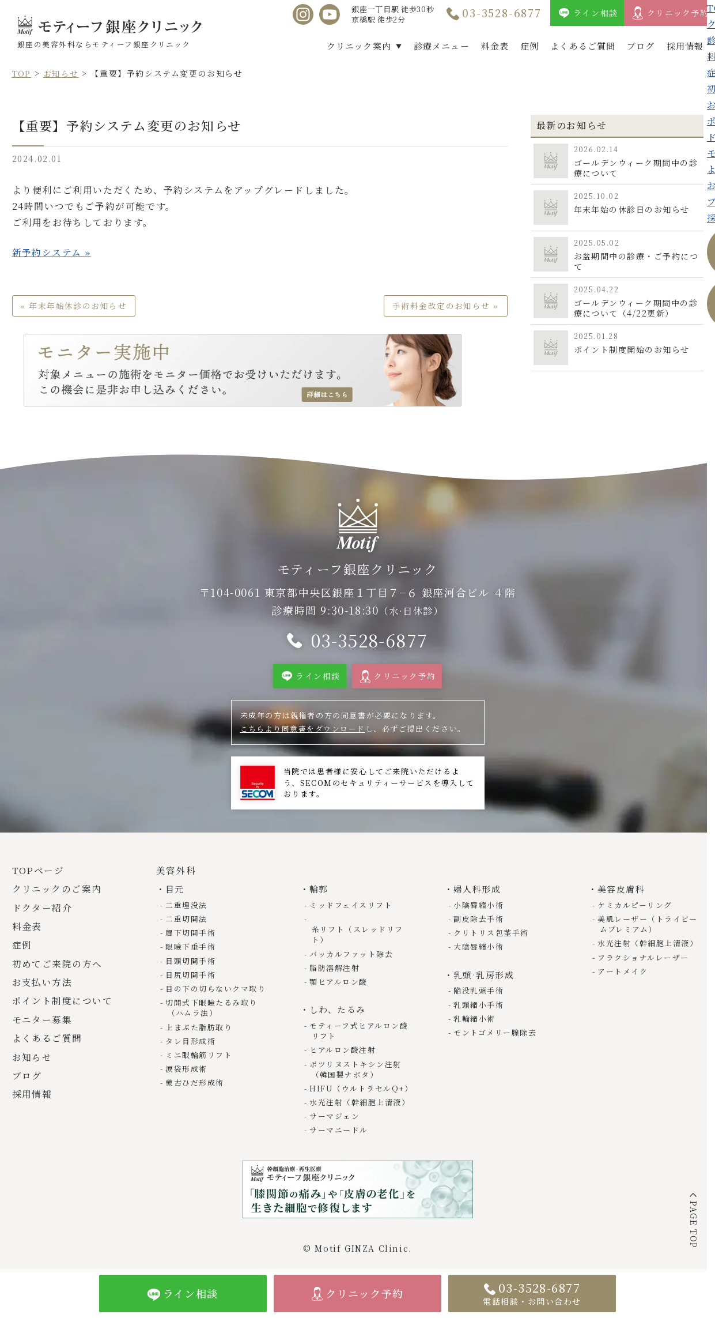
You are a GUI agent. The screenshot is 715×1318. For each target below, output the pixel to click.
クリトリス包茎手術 (492, 936)
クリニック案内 (359, 46)
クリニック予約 (678, 12)
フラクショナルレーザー (645, 960)
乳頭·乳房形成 (484, 977)
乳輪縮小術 (476, 1021)
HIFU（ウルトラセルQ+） (362, 1080)
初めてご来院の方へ (57, 967)
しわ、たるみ (337, 1002)
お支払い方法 (42, 986)
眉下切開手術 (192, 936)
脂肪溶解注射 (336, 960)
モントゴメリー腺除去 (496, 1035)
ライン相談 (595, 12)
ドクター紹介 (42, 911)
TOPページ (38, 873)
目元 (174, 893)
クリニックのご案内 (57, 892)
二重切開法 (188, 922)
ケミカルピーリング (636, 908)
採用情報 (685, 46)
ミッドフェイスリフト (352, 908)
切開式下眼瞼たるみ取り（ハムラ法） (213, 1011)
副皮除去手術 (480, 922)
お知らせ (61, 73)
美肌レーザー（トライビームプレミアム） (649, 927)
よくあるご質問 (582, 46)
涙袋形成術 (188, 1072)
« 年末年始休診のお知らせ (74, 305)
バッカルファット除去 (353, 946)
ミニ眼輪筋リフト (200, 1058)
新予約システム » (52, 252)
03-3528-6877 (502, 12)
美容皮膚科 (621, 893)
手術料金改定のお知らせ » (445, 305)
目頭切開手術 (192, 963)
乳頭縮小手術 (480, 1007)
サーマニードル (340, 1122)
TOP (22, 73)
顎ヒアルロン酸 (340, 974)
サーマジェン (336, 1108)
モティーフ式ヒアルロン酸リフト (360, 1023)
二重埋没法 (188, 908)
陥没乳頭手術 (480, 993)
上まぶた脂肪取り (200, 1030)
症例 (529, 46)
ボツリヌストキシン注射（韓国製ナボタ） (357, 1061)
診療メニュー (442, 46)
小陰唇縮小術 (480, 908)
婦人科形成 (477, 893)
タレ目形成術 (192, 1043)
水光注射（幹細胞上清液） (361, 1094)
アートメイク (624, 974)
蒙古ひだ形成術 (196, 1085)
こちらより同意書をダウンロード (303, 731)
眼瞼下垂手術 (192, 949)
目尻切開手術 (192, 978)
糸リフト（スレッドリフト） (357, 927)
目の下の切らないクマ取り (217, 991)
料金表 (495, 46)
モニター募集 (42, 1023)
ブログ (641, 46)
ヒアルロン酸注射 (344, 1042)
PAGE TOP (694, 1225)
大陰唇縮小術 (480, 949)
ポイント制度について (63, 1004)
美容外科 (176, 873)
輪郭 (318, 893)
